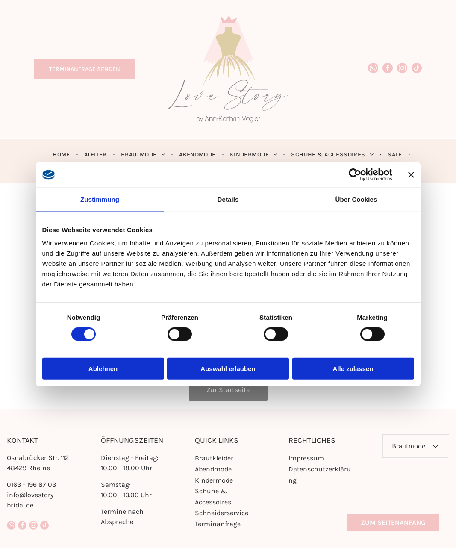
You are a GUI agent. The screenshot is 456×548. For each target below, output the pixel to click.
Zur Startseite (228, 390)
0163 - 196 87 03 (31, 484)
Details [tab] (228, 199)
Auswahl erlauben (227, 368)
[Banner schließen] (411, 174)
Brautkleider (214, 458)
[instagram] (402, 69)
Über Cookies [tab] (356, 199)
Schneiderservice (221, 513)
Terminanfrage (218, 524)
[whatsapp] (373, 69)
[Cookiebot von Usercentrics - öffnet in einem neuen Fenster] (355, 174)
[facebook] (387, 69)
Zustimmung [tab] (99, 199)
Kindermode (214, 480)
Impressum (306, 458)
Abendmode (213, 469)
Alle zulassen (352, 368)
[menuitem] (62, 154)
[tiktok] (417, 69)
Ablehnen (103, 368)
